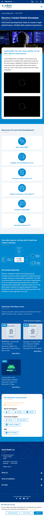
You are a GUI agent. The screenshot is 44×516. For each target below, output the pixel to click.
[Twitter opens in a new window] (20, 499)
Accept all (38, 513)
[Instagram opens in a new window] (27, 499)
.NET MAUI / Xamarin (12, 425)
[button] (37, 1)
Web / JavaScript (11, 433)
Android (18, 412)
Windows (30, 412)
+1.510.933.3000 (13, 463)
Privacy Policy (32, 509)
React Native (21, 420)
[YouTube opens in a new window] (24, 499)
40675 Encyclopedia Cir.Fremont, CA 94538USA (8, 456)
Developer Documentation (13, 403)
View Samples (10, 405)
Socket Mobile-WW (7, 13)
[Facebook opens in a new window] (16, 499)
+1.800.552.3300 (13, 461)
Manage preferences (13, 513)
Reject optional (27, 513)
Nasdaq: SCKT (7, 467)
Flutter (9, 420)
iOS (8, 412)
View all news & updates (32, 321)
